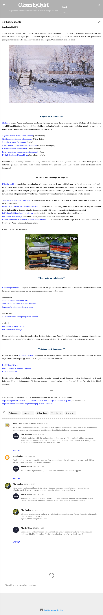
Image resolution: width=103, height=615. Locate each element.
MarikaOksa (26, 445)
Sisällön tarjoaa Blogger (51, 610)
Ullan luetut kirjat (9, 195)
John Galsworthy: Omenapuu (14, 153)
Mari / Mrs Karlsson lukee (24, 435)
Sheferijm (6, 134)
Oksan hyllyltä (33, 5)
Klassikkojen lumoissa (11, 298)
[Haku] (99, 5)
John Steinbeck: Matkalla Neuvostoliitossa (19, 315)
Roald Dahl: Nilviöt (10, 376)
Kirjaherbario (42, 424)
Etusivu (18, 23)
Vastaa (16, 461)
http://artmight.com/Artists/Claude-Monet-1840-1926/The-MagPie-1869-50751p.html (36, 411)
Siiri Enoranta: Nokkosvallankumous (17, 150)
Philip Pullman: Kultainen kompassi (16, 379)
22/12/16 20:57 (29, 495)
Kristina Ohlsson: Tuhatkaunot (14, 159)
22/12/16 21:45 (38, 505)
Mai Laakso (18, 495)
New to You (70, 424)
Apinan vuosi (14, 424)
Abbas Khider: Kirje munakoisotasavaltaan (19, 156)
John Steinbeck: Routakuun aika (15, 311)
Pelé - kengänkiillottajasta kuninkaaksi (17, 224)
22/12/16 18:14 (38, 478)
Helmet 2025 (34, 23)
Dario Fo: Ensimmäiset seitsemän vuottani (20, 218)
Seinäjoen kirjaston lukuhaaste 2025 (67, 23)
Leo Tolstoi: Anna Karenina (13, 337)
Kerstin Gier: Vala (9, 382)
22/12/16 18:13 (38, 445)
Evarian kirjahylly (26, 366)
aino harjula (18, 467)
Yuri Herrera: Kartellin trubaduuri (16, 211)
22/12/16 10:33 (42, 435)
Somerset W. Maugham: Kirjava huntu (17, 318)
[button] (99, 33)
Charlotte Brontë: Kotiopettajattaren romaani (20, 327)
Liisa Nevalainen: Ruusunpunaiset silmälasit (20, 163)
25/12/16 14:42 (38, 539)
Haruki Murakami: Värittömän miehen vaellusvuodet (24, 230)
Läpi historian (56, 424)
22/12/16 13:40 (30, 467)
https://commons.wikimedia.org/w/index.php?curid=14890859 (27, 415)
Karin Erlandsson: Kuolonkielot (15, 166)
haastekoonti (28, 424)
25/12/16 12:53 (37, 521)
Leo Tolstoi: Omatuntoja (12, 227)
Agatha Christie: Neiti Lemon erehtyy (17, 147)
